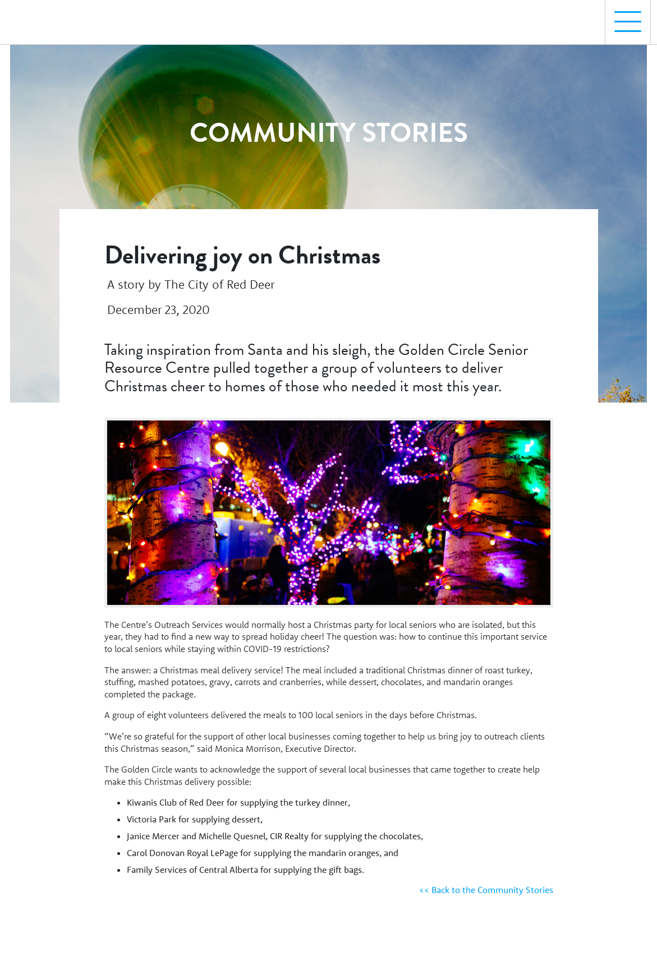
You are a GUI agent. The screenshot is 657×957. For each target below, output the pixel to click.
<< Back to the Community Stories (486, 889)
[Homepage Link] (58, 17)
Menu (623, 16)
